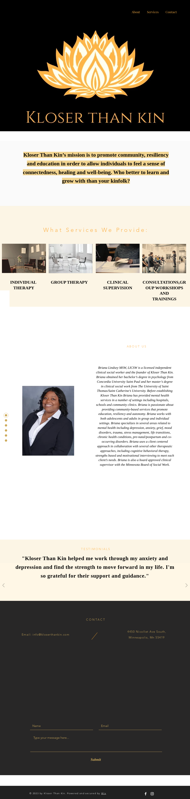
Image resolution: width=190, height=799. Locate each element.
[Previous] (3, 585)
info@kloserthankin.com (51, 634)
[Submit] (96, 760)
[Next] (186, 585)
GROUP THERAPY (69, 282)
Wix (103, 793)
